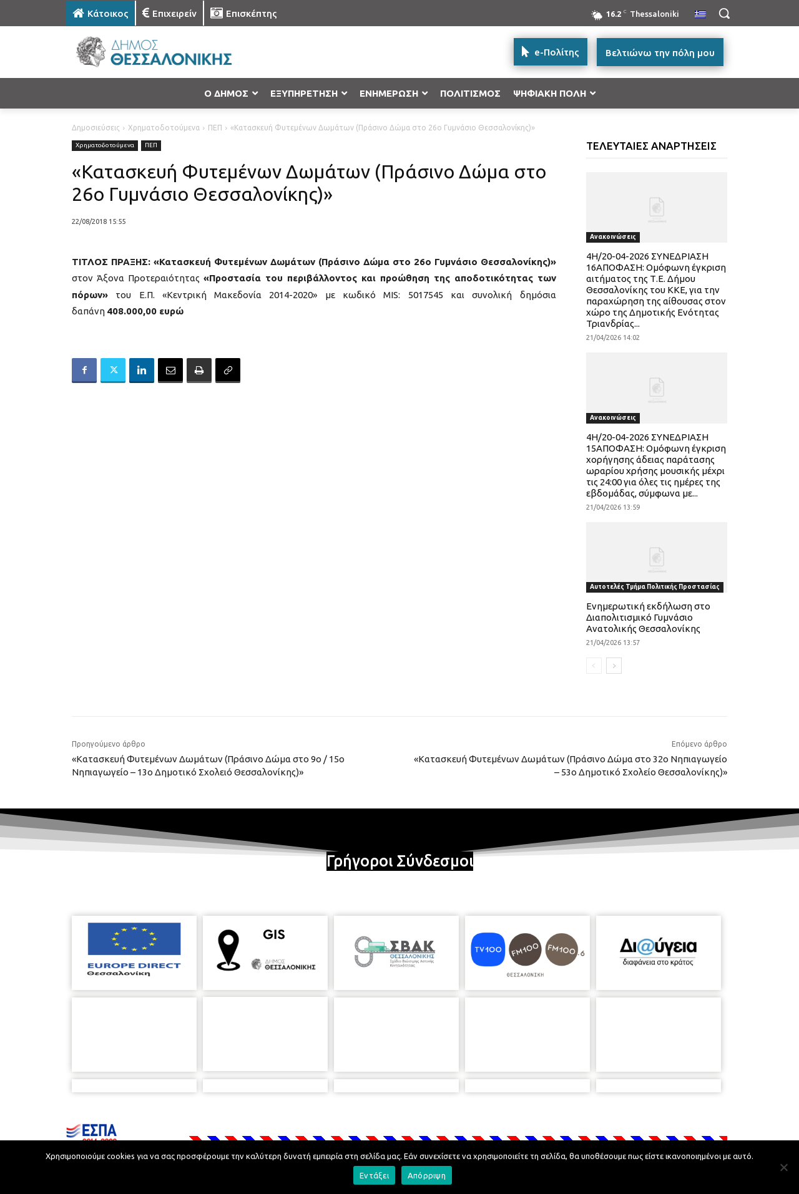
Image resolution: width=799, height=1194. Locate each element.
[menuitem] (700, 15)
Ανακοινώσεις (613, 236)
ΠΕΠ (215, 128)
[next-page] (614, 666)
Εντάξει (374, 1175)
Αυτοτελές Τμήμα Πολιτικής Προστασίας (655, 586)
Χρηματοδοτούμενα (164, 128)
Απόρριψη (427, 1175)
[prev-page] (594, 666)
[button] (724, 13)
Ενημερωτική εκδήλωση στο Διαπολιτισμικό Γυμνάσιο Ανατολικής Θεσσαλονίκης (648, 617)
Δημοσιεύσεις (96, 128)
